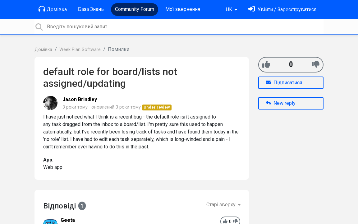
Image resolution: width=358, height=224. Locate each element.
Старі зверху (221, 205)
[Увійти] (282, 9)
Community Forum (134, 9)
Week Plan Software (80, 49)
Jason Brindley (79, 99)
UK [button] (229, 9)
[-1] (315, 64)
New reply (281, 103)
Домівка (53, 9)
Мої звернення (182, 9)
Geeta (68, 220)
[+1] (266, 64)
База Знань (91, 9)
